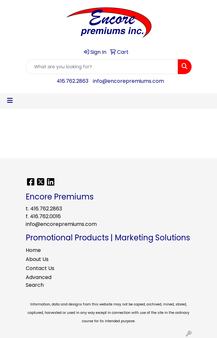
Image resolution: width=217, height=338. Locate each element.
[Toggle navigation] (10, 100)
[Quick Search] (102, 66)
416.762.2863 (72, 81)
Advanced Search (38, 281)
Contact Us (40, 268)
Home (33, 250)
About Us (37, 259)
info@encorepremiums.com (128, 81)
